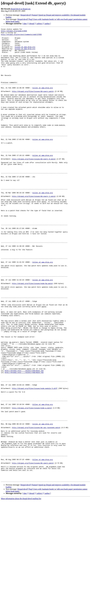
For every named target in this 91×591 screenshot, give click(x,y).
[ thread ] (31, 24)
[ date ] (25, 24)
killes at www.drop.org (25, 51)
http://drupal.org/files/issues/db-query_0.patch (34, 185)
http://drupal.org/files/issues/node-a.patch (32, 484)
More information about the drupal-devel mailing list (21, 589)
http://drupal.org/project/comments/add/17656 (21, 36)
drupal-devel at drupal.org (20, 9)
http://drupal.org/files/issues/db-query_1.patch (34, 230)
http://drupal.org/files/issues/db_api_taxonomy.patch (36, 507)
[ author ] (47, 24)
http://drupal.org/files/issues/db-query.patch (33, 104)
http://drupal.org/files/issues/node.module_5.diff (34, 460)
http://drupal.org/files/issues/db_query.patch (33, 550)
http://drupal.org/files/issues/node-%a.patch (32, 335)
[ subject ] (39, 24)
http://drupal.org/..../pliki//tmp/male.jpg (24, 439)
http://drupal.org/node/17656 (14, 31)
